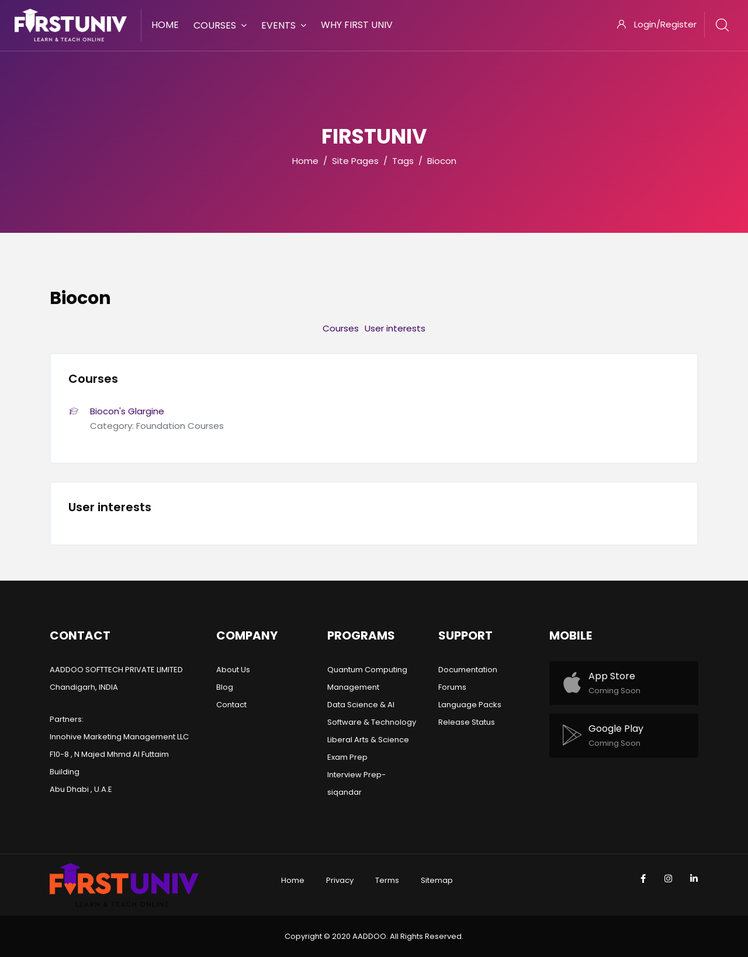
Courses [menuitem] (220, 25)
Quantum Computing (367, 669)
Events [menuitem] (283, 25)
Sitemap (437, 880)
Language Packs (469, 704)
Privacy (340, 880)
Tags (403, 161)
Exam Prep (347, 757)
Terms (387, 880)
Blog (224, 687)
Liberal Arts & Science (368, 739)
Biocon (441, 161)
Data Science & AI (360, 704)
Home (305, 161)
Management (353, 687)
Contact (231, 704)
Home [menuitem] (165, 25)
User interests (395, 328)
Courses (341, 328)
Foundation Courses (180, 426)
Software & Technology (371, 722)
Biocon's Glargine (127, 411)
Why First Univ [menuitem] (357, 25)
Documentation (467, 669)
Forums (452, 687)
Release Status (466, 722)
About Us (233, 669)
